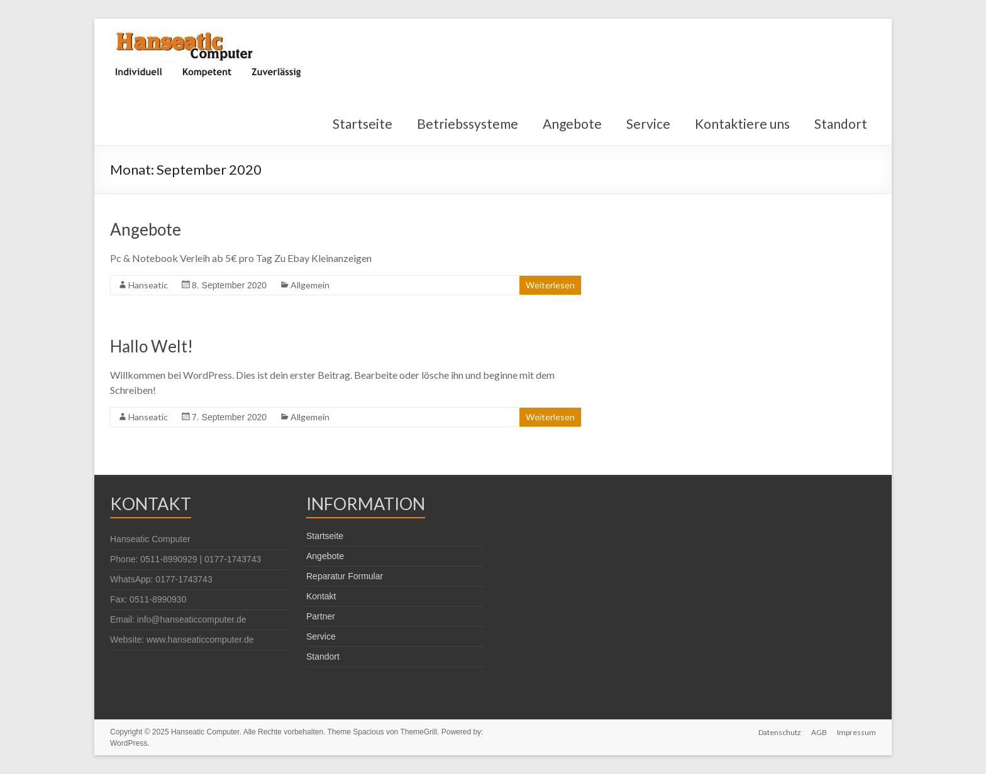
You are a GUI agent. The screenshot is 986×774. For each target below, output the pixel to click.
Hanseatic (148, 285)
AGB (819, 731)
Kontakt (321, 596)
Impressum (856, 731)
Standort (840, 123)
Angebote (572, 123)
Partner (320, 616)
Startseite (362, 123)
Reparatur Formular (344, 576)
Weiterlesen (550, 285)
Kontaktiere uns (742, 123)
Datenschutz (779, 731)
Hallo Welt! (151, 346)
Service (648, 123)
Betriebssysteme (467, 123)
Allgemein (310, 285)
